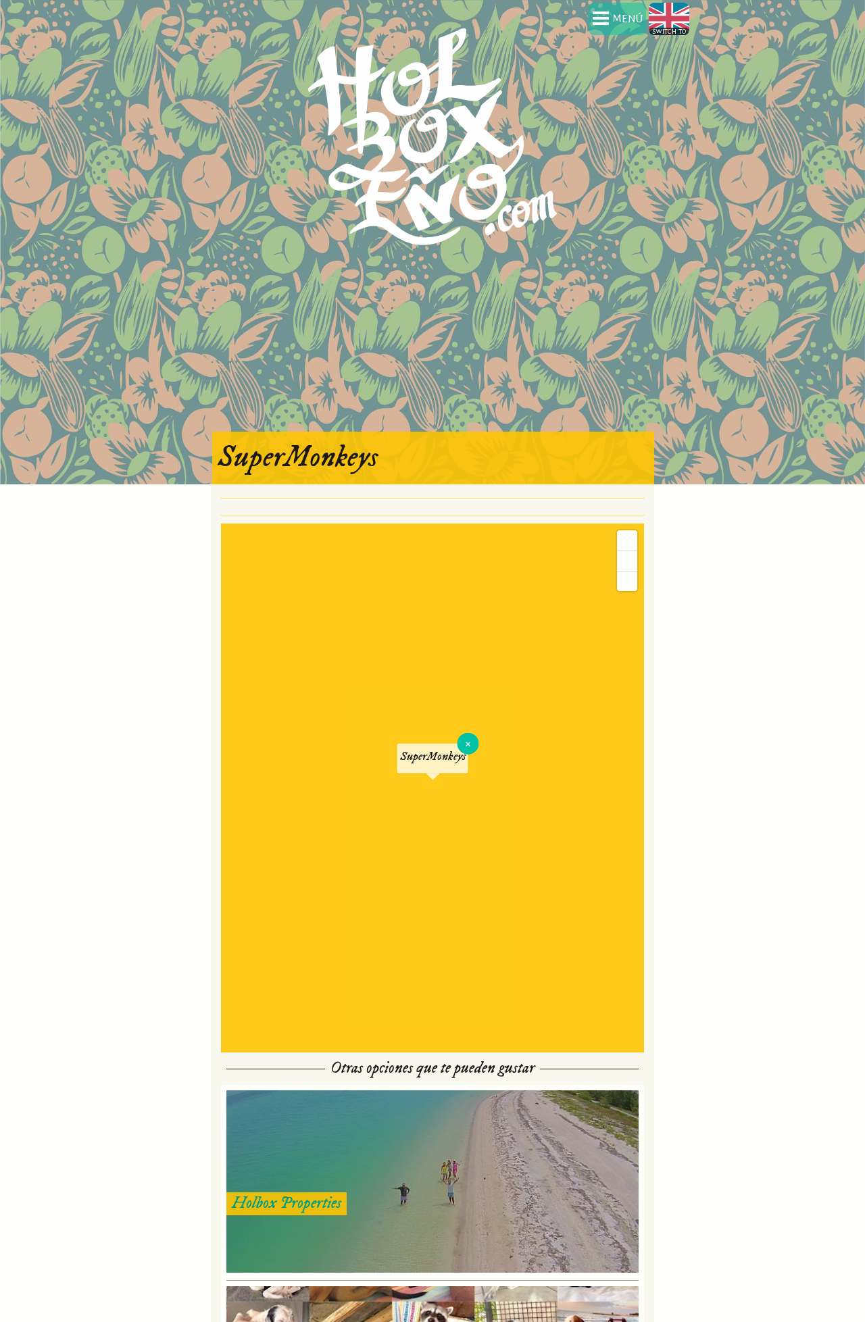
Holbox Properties (286, 1203)
